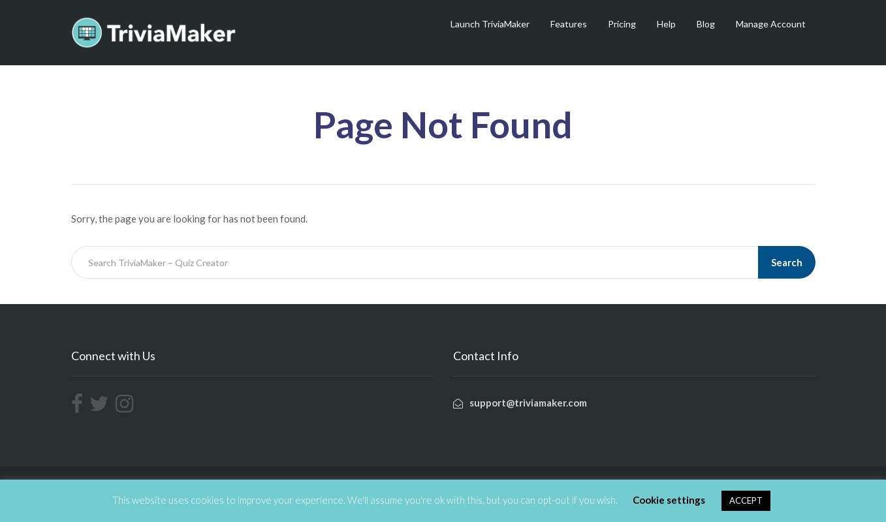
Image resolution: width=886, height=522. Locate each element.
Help (666, 23)
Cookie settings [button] (669, 500)
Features (568, 23)
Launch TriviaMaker (490, 23)
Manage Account (771, 23)
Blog (706, 23)
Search (786, 262)
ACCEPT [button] (746, 500)
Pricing (622, 23)
